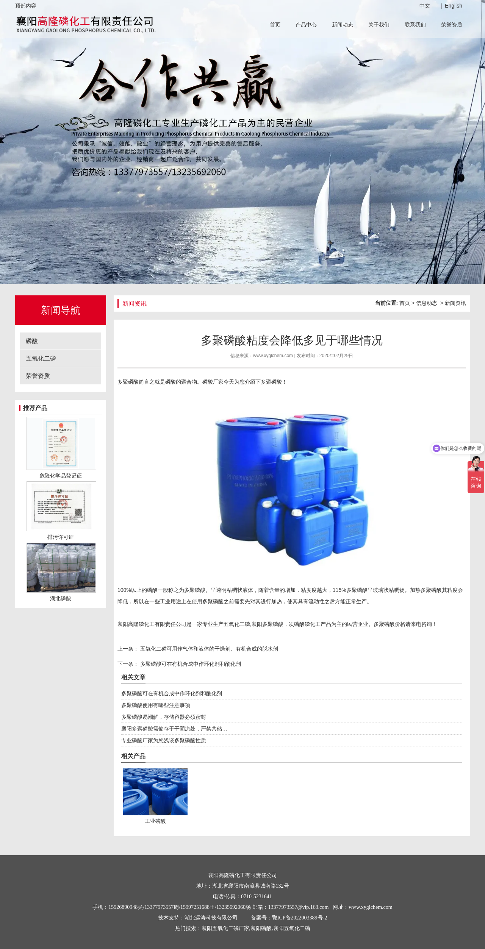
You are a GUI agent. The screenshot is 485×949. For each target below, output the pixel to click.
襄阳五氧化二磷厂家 (225, 928)
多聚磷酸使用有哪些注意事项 (155, 705)
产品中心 (306, 25)
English (453, 6)
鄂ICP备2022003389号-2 (299, 918)
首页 (275, 25)
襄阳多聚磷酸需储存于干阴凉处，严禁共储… (174, 729)
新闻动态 (342, 25)
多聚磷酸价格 (389, 624)
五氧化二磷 (41, 358)
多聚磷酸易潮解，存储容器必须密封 (163, 717)
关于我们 (379, 25)
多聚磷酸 (194, 590)
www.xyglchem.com (273, 355)
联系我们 (415, 25)
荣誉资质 (451, 25)
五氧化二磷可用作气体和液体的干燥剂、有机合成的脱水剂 (208, 649)
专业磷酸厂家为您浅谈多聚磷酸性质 (163, 740)
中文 (424, 6)
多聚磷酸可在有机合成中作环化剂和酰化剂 (190, 664)
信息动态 (426, 303)
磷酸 (32, 341)
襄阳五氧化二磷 (291, 928)
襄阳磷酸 (261, 928)
